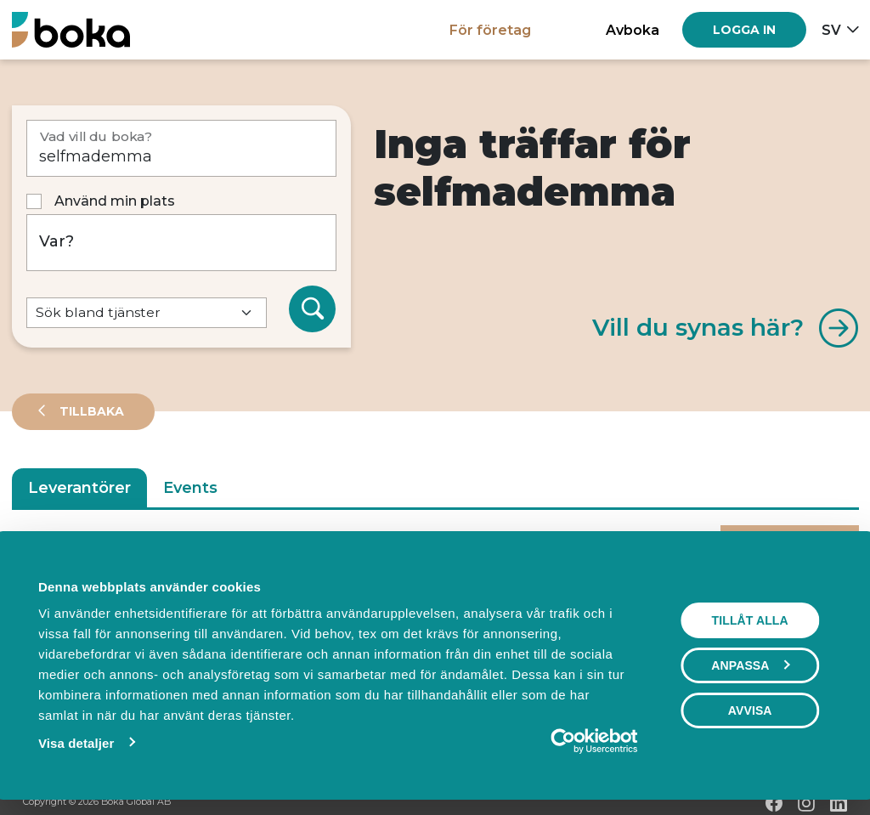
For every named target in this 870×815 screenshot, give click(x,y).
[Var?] (181, 242)
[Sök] (312, 309)
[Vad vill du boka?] (181, 148)
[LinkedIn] (838, 803)
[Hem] (71, 29)
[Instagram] (806, 803)
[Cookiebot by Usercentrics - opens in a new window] (563, 741)
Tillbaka (90, 411)
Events (190, 487)
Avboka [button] (632, 29)
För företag (490, 29)
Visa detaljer (75, 743)
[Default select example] (146, 313)
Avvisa (750, 710)
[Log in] (744, 30)
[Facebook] (773, 803)
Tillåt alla (750, 620)
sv (831, 29)
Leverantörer (79, 487)
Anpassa (751, 665)
